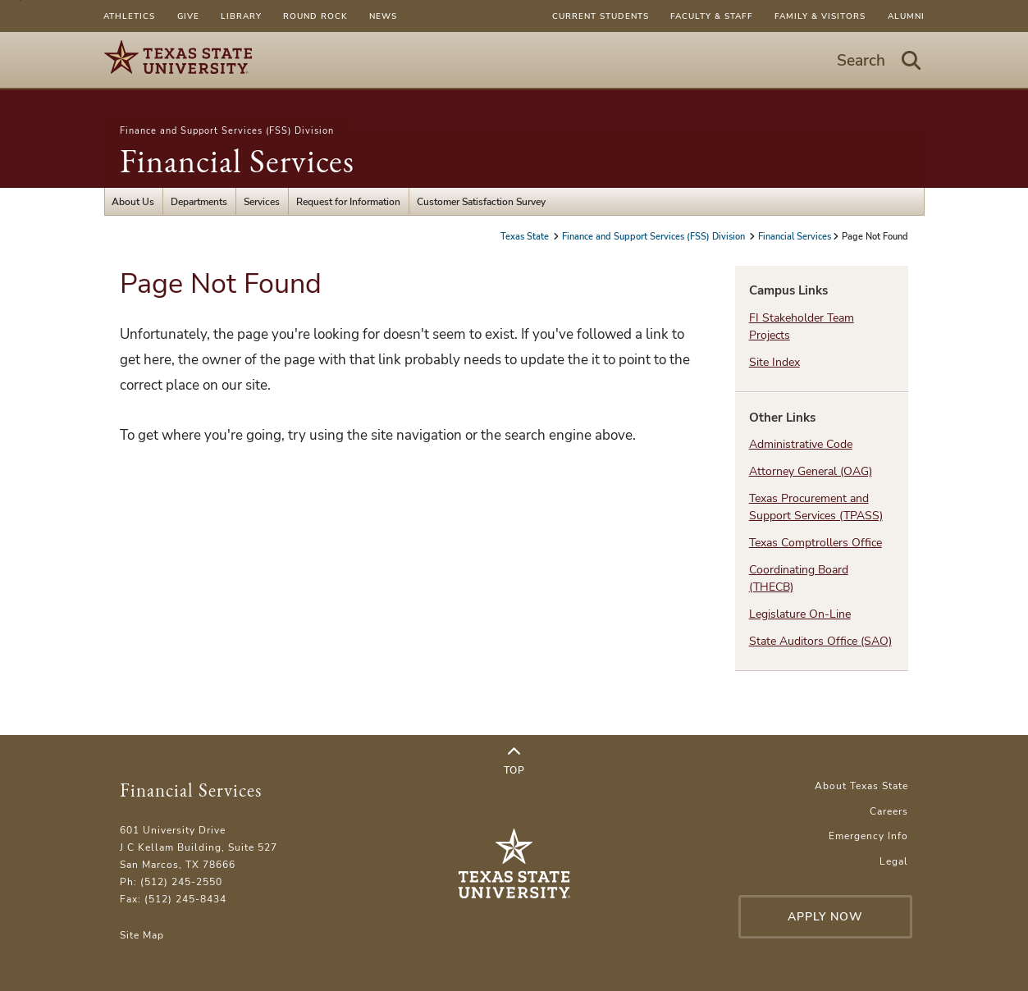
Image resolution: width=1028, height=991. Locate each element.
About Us (133, 201)
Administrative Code (800, 444)
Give (188, 16)
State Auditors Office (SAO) (820, 641)
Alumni (906, 16)
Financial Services (237, 160)
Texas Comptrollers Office (815, 542)
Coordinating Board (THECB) (798, 578)
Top (514, 761)
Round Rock (315, 16)
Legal (894, 861)
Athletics (129, 16)
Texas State (525, 236)
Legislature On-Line (800, 614)
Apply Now (825, 917)
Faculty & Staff (711, 16)
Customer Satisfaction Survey (481, 201)
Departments (199, 201)
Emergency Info (868, 836)
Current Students (600, 16)
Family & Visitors (820, 16)
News (383, 16)
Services (262, 201)
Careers (889, 811)
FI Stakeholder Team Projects (801, 326)
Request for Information (348, 201)
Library (241, 16)
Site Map (142, 935)
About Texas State (861, 785)
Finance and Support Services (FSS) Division (227, 130)
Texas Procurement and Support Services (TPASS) (816, 507)
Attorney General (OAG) (810, 471)
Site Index (774, 362)
